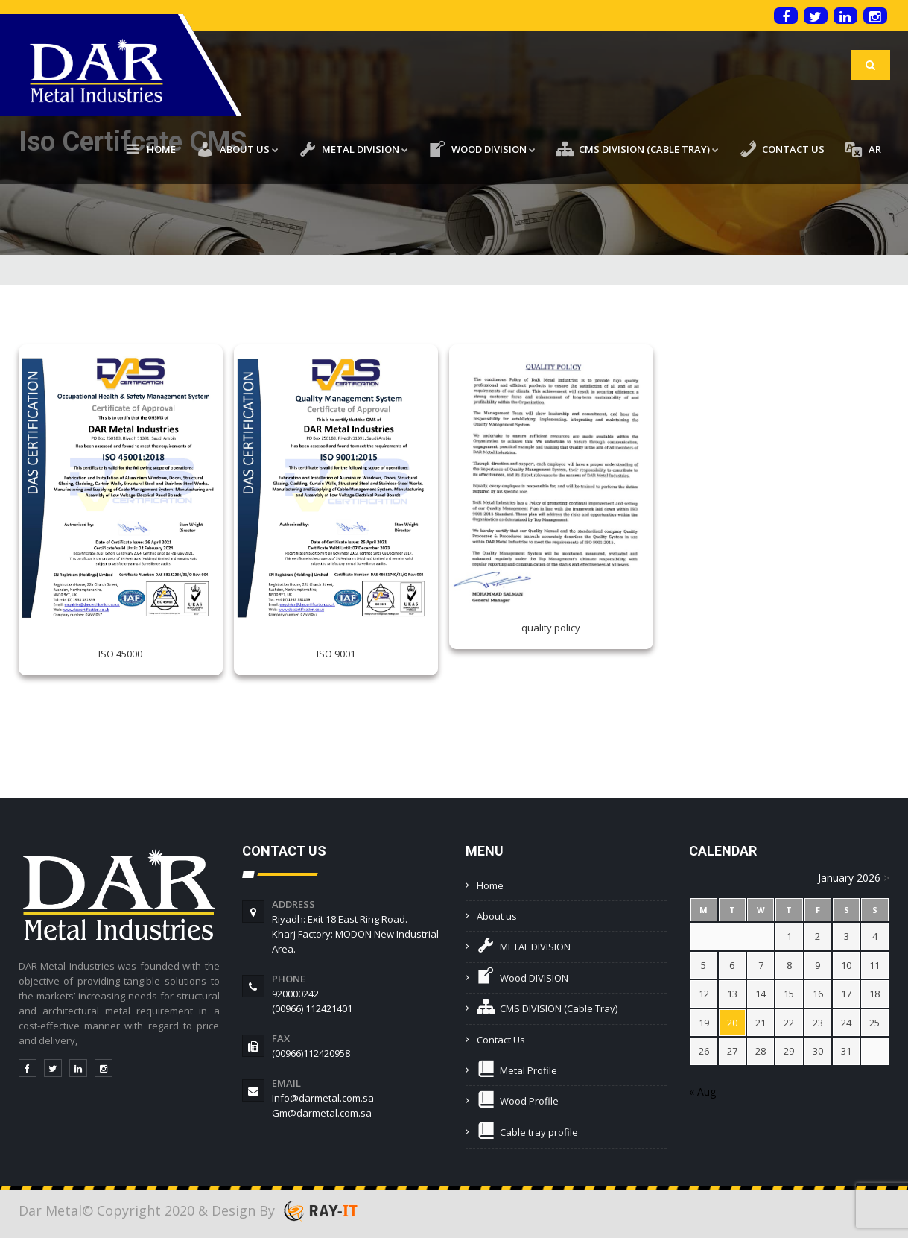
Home (490, 885)
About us (497, 916)
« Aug (702, 1091)
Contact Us (501, 1039)
